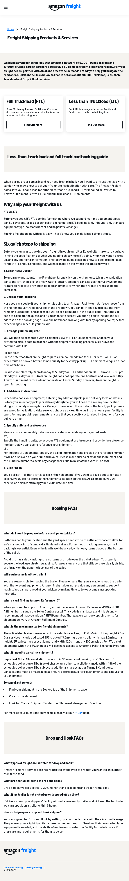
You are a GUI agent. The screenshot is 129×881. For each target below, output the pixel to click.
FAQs (78, 713)
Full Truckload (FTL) (25, 101)
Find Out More (33, 125)
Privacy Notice (34, 867)
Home (10, 29)
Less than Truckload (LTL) (94, 101)
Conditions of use (13, 867)
